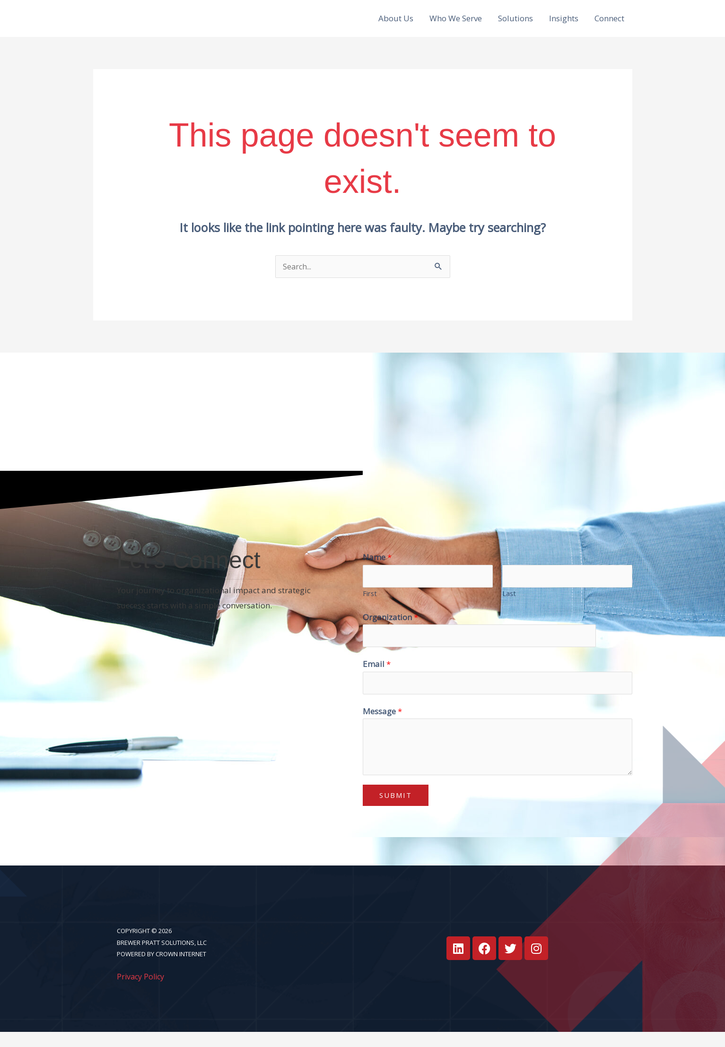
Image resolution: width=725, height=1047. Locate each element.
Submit (395, 810)
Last (509, 606)
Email (377, 678)
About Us (395, 23)
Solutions (515, 23)
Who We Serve (455, 23)
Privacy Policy (142, 991)
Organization (390, 629)
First (370, 606)
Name (377, 568)
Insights (563, 23)
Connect (609, 23)
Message (382, 726)
